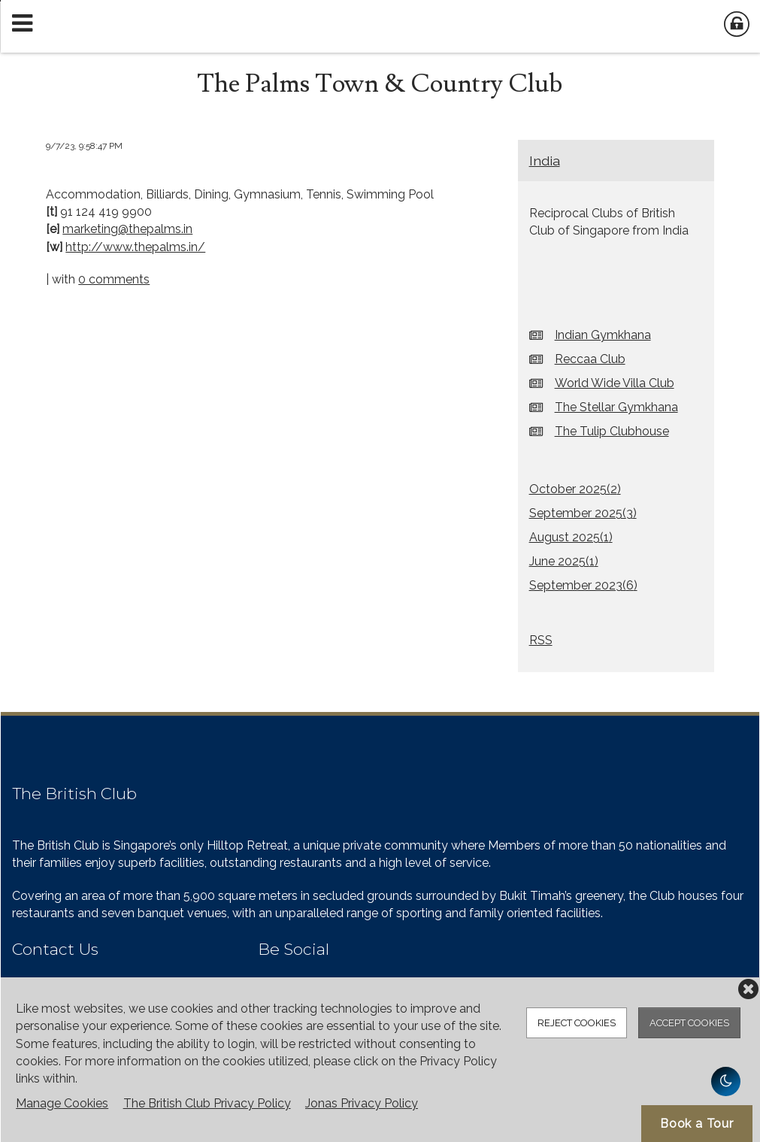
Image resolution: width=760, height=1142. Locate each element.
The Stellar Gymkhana (616, 407)
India (544, 160)
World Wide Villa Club (614, 383)
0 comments (114, 279)
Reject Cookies (576, 1022)
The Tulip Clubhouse (612, 431)
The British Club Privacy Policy (207, 1103)
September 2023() (583, 585)
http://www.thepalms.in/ (135, 247)
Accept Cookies (689, 1022)
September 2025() (583, 513)
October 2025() (575, 489)
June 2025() (563, 561)
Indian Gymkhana (603, 335)
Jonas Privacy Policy (361, 1103)
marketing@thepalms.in (127, 229)
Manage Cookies (62, 1103)
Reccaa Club (590, 359)
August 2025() (571, 537)
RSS (541, 640)
